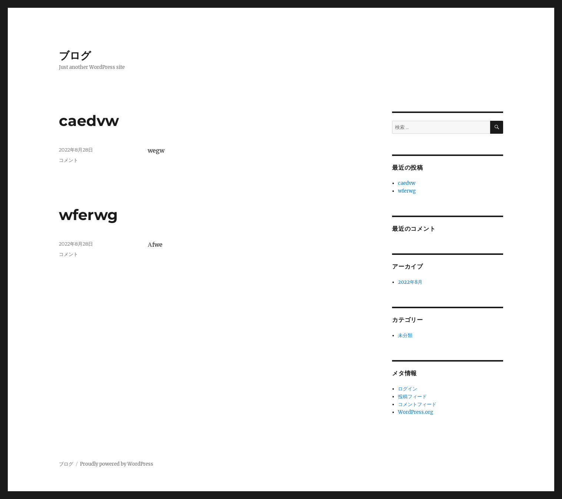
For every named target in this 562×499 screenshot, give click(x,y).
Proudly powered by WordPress (116, 464)
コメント (68, 160)
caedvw (89, 121)
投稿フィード (412, 396)
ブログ (75, 55)
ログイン (407, 389)
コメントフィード (417, 404)
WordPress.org (415, 412)
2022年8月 (410, 282)
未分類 (405, 335)
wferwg (88, 215)
